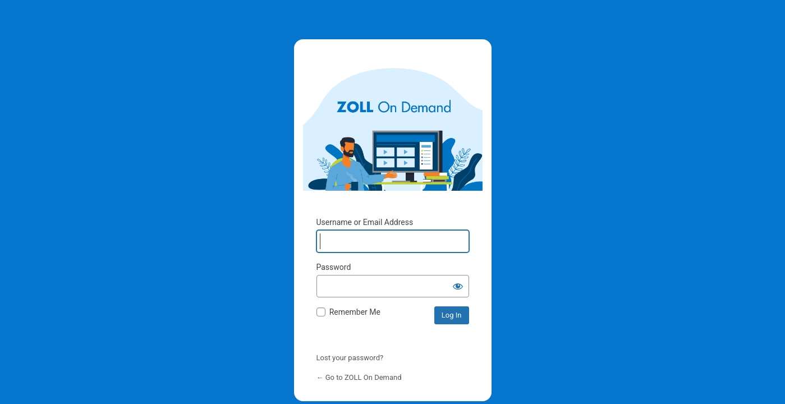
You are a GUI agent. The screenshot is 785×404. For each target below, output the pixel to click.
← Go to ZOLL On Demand (359, 377)
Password (333, 267)
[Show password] (458, 286)
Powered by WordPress (393, 119)
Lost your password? (350, 358)
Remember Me (354, 311)
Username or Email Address (365, 222)
